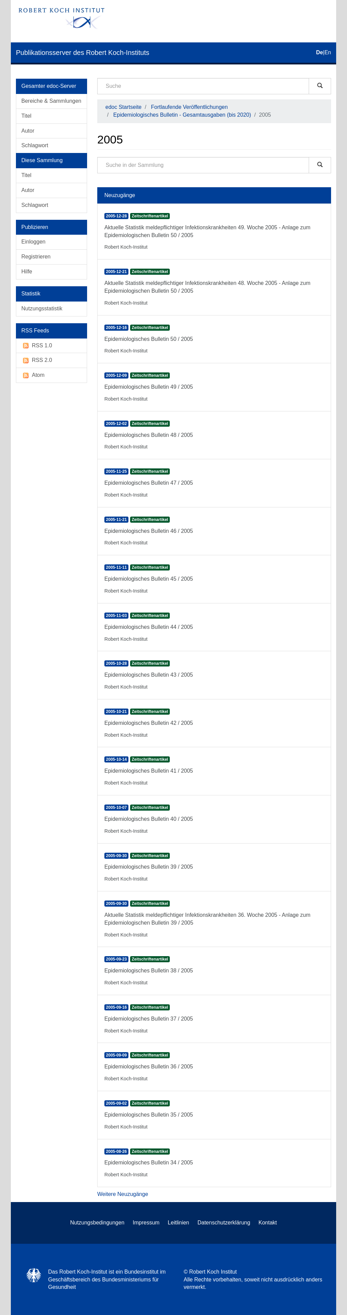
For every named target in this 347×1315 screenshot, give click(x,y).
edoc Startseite (123, 107)
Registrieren (35, 256)
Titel (26, 116)
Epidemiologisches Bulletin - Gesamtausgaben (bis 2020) (182, 115)
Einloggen (33, 242)
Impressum (146, 1222)
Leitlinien (178, 1222)
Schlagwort (34, 145)
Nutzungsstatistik (41, 308)
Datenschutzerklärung (224, 1222)
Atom (32, 375)
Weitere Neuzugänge (122, 1194)
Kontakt (268, 1222)
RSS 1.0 (36, 346)
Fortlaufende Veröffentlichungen (189, 107)
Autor (27, 131)
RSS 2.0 (36, 360)
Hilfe (26, 271)
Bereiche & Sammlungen (51, 101)
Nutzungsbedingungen (97, 1222)
